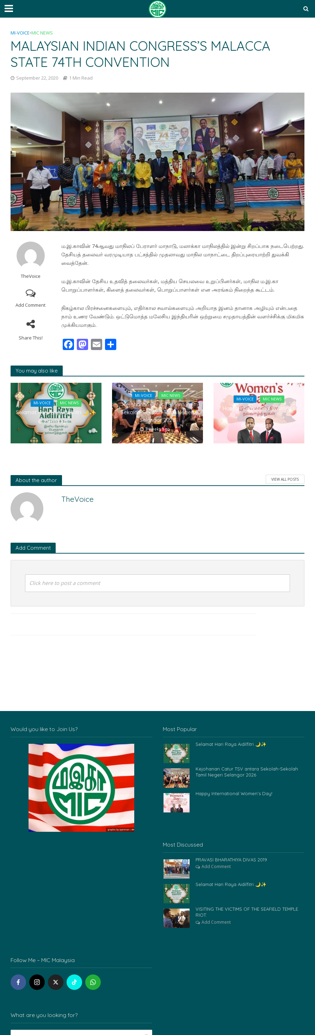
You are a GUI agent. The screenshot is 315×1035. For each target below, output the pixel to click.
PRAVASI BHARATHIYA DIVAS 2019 (231, 859)
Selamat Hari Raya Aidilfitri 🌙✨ (56, 412)
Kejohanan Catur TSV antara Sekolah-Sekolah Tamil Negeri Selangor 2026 (157, 412)
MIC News (42, 33)
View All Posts (285, 479)
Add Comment (30, 305)
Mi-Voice (20, 33)
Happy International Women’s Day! (259, 412)
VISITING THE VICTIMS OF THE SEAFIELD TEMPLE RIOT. (247, 912)
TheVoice (31, 276)
